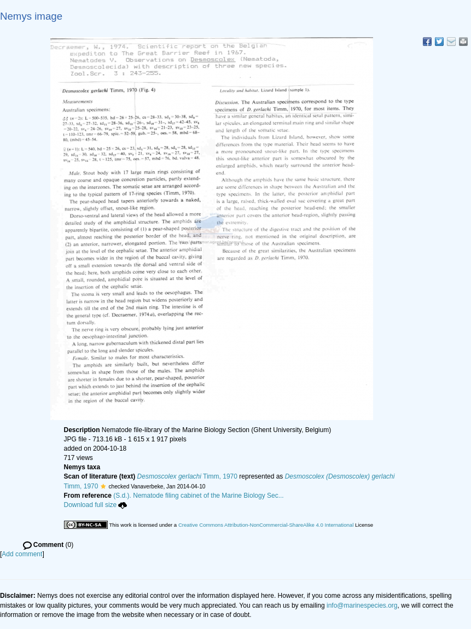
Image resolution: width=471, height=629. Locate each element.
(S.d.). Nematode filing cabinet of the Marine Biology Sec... (198, 495)
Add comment (22, 554)
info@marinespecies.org (362, 605)
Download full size (95, 505)
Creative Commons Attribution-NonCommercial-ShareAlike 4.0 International (265, 525)
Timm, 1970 (187, 476)
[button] (103, 486)
